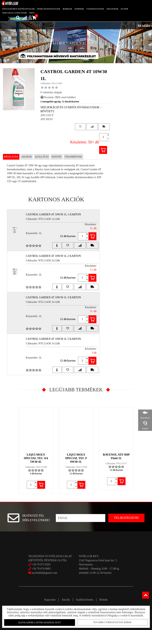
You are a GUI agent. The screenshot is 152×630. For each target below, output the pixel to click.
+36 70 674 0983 (41, 568)
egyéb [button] (124, 9)
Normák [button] (79, 9)
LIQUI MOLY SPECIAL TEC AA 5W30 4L (36, 458)
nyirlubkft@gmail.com (42, 572)
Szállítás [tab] (41, 156)
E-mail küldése (66, 97)
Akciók (66, 599)
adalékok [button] (112, 9)
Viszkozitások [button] (95, 9)
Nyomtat (47, 97)
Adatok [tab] (26, 156)
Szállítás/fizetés (84, 599)
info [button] (32, 13)
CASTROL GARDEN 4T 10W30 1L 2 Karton (53, 255)
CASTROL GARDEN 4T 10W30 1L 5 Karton (53, 338)
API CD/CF (47, 115)
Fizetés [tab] (57, 156)
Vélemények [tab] (73, 156)
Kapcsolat (49, 599)
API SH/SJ (47, 119)
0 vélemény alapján (51, 92)
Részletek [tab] (11, 156)
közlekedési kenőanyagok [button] (18, 9)
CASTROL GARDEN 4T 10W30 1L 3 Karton (53, 297)
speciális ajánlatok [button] (14, 13)
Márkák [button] (67, 9)
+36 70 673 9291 (41, 564)
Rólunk (103, 599)
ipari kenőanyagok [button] (48, 9)
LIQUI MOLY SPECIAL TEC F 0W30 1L (76, 458)
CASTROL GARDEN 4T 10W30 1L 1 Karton (53, 214)
